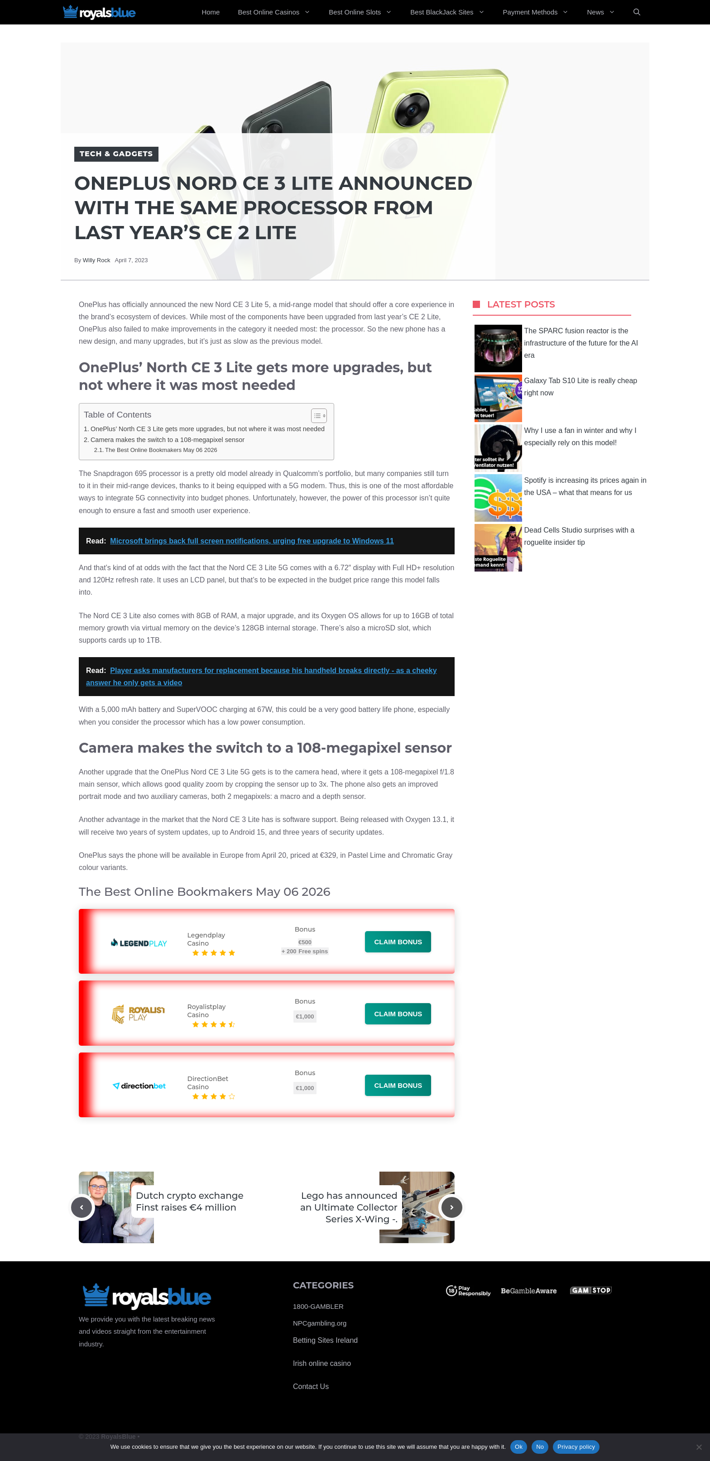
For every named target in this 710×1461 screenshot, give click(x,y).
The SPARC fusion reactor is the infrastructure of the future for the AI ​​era (557, 348)
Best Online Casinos (279, 12)
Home (210, 12)
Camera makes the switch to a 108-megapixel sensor (168, 439)
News (605, 12)
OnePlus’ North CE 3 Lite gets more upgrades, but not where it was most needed (208, 429)
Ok (519, 1446)
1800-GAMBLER (318, 1306)
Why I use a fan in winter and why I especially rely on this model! (556, 448)
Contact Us (311, 1386)
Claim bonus (398, 942)
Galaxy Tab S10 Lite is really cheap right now (556, 398)
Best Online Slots (365, 12)
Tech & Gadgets (116, 153)
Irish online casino (322, 1363)
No (540, 1446)
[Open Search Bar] (636, 12)
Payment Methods (540, 12)
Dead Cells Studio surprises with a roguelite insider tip (555, 548)
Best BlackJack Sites (452, 12)
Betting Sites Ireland (325, 1340)
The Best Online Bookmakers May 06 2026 (161, 450)
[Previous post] (81, 1207)
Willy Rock (96, 260)
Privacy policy (576, 1446)
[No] (698, 1446)
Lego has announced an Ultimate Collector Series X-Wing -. (349, 1207)
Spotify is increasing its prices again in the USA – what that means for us (561, 498)
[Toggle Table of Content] (314, 415)
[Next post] (451, 1207)
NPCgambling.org (319, 1323)
